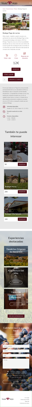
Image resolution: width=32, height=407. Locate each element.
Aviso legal (27, 397)
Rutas (15, 9)
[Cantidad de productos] (5, 79)
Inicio (4, 9)
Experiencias (9, 9)
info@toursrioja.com (16, 336)
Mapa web (27, 401)
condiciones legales (20, 372)
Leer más (16, 261)
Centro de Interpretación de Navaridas (16, 295)
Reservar (16, 69)
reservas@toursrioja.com (16, 338)
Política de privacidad (25, 399)
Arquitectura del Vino (16, 272)
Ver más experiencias (16, 316)
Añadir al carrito (15, 79)
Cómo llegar (8, 74)
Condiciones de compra (24, 403)
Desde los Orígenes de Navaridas (16, 250)
